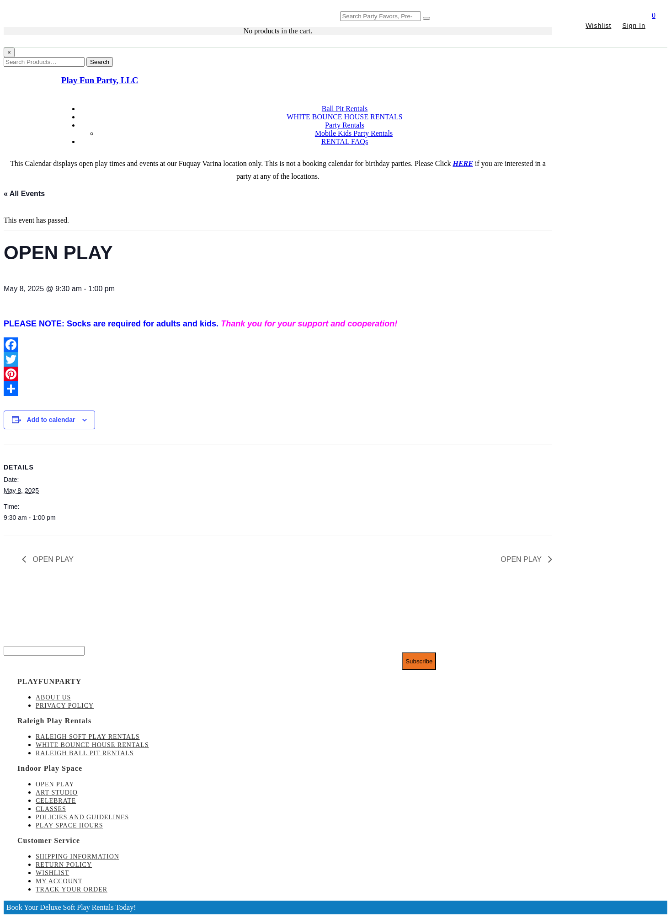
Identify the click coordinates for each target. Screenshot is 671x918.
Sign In (633, 25)
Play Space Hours (69, 825)
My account (59, 881)
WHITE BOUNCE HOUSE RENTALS (344, 117)
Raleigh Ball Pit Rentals (85, 753)
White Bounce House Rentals (92, 745)
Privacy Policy (65, 705)
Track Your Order (71, 889)
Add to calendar (51, 419)
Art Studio (57, 792)
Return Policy (64, 864)
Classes (51, 809)
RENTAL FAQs (344, 141)
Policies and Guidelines (82, 817)
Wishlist (598, 25)
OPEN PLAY (52, 559)
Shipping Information (77, 856)
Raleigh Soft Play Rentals (88, 736)
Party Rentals (344, 125)
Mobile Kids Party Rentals (354, 133)
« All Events (24, 193)
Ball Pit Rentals (344, 108)
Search (99, 62)
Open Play (55, 784)
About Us (53, 697)
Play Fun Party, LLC (99, 80)
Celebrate (56, 800)
